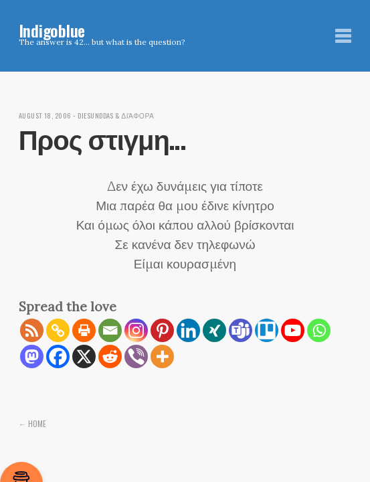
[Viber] (136, 356)
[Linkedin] (188, 330)
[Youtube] (292, 330)
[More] (162, 356)
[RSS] (31, 330)
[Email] (110, 330)
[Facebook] (58, 356)
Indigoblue (52, 30)
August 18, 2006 (48, 115)
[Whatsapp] (319, 330)
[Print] (84, 330)
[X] (84, 356)
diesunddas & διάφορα (126, 115)
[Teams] (240, 330)
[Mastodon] (31, 356)
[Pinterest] (162, 330)
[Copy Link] (58, 330)
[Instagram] (136, 330)
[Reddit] (110, 356)
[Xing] (214, 330)
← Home (33, 423)
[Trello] (266, 330)
